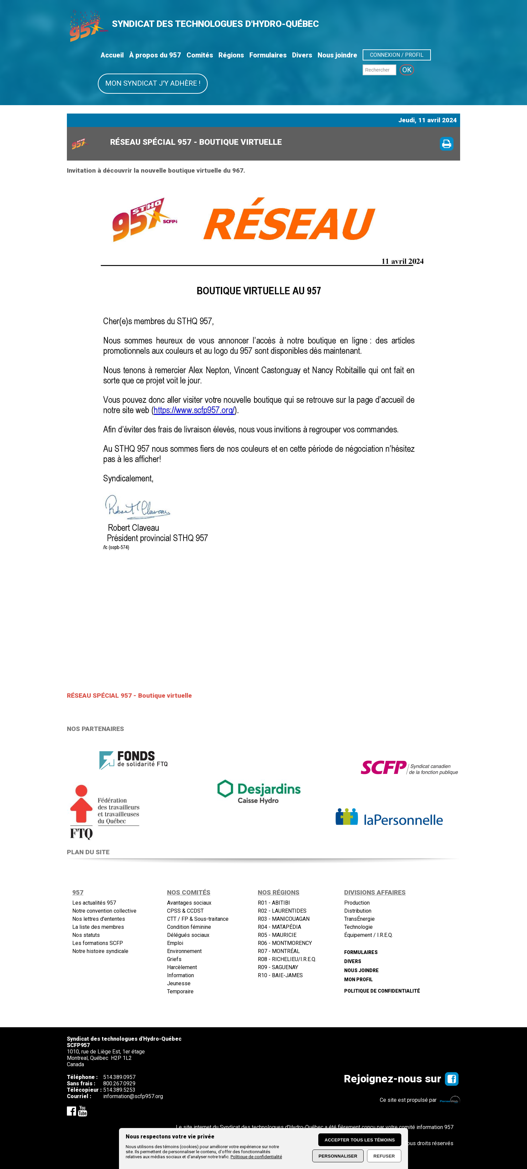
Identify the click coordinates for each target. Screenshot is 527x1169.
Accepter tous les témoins (360, 1139)
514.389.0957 (119, 1077)
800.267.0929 (119, 1083)
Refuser (384, 1156)
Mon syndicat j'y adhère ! (152, 83)
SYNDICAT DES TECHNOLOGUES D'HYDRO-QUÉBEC (215, 23)
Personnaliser (338, 1156)
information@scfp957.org (133, 1096)
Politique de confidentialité (256, 1156)
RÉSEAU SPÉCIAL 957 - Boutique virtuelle (129, 695)
